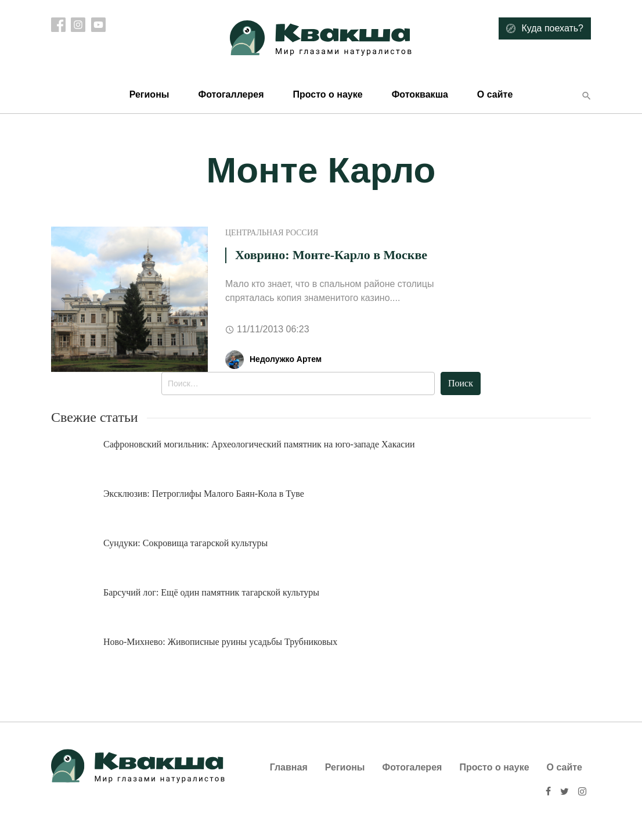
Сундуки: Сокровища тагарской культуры (185, 543)
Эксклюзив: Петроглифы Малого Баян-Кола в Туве (203, 494)
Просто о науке (327, 94)
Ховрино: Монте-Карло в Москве (331, 255)
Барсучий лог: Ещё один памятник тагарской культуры (211, 592)
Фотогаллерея (231, 94)
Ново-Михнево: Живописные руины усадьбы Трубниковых (220, 642)
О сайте (495, 94)
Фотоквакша (420, 94)
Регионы (149, 94)
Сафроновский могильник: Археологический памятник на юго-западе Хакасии (259, 444)
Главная (289, 767)
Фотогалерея (412, 767)
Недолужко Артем (286, 359)
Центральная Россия (271, 232)
